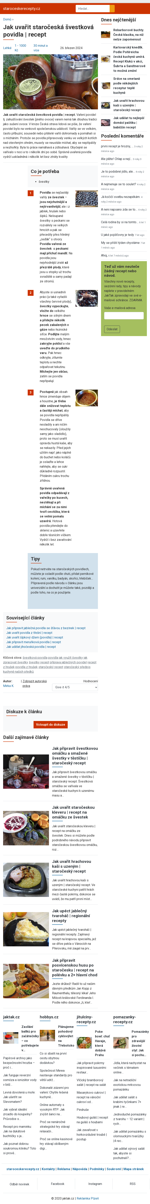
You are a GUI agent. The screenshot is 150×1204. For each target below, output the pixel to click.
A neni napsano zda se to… (119, 209)
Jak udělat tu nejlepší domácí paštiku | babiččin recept (128, 122)
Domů (7, 19)
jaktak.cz (11, 1017)
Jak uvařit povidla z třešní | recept (29, 633)
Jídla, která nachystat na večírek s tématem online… (129, 1067)
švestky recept (39, 662)
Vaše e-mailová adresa (119, 308)
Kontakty (48, 1169)
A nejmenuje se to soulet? (118, 184)
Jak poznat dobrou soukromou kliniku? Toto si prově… (19, 1148)
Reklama (63, 1169)
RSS (133, 1184)
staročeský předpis (77, 667)
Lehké (7, 48)
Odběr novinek (19, 1184)
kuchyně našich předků (18, 672)
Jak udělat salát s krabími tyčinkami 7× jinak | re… (127, 1101)
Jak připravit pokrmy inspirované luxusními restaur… (91, 1067)
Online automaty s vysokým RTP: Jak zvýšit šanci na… (52, 1109)
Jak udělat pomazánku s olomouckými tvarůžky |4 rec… (129, 1136)
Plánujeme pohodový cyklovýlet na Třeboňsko (66, 1036)
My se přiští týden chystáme (120, 243)
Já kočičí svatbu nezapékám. (120, 197)
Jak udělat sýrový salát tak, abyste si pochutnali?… (129, 1153)
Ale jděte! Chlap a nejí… (116, 159)
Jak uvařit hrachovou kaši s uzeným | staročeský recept (71, 866)
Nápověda (80, 1169)
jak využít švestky (71, 658)
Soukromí (114, 1169)
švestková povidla (35, 658)
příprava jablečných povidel (68, 662)
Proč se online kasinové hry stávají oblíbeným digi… (56, 1143)
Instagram (95, 1184)
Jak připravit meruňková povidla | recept (33, 642)
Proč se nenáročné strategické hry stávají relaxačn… (55, 1126)
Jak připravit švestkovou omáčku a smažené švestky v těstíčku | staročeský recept (75, 755)
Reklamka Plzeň (88, 1198)
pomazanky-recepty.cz (124, 1019)
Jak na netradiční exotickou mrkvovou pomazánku (127, 1084)
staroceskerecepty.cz (21, 8)
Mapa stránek (133, 1169)
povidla (53, 658)
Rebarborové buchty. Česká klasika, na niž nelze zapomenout (128, 34)
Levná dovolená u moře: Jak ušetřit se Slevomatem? (19, 1097)
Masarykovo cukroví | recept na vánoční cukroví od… (91, 1097)
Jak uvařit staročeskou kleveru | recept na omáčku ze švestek (73, 812)
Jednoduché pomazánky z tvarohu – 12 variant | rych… (129, 1119)
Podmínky (97, 1169)
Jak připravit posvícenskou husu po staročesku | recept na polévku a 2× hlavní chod (74, 967)
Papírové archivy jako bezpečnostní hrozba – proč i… (19, 1062)
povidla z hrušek (26, 667)
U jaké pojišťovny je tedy (117, 235)
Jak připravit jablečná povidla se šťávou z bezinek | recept (45, 628)
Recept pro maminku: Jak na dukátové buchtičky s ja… (17, 1131)
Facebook (57, 1184)
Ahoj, (104, 255)
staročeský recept (50, 667)
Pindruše (83, 1110)
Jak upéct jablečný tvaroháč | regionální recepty (71, 916)
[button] (50, 81)
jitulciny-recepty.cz (86, 1019)
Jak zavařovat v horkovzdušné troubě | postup (92, 1134)
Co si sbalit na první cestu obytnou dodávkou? (53, 1058)
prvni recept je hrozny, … (117, 146)
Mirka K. (8, 686)
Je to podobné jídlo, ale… (118, 171)
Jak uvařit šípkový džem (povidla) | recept (34, 637)
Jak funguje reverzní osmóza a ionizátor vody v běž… (20, 1079)
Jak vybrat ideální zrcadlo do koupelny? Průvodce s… (17, 1114)
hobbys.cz (49, 1017)
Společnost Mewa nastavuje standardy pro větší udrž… (56, 1075)
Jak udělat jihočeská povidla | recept (31, 647)
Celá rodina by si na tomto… (119, 222)
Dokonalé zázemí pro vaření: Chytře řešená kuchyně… (54, 1092)
